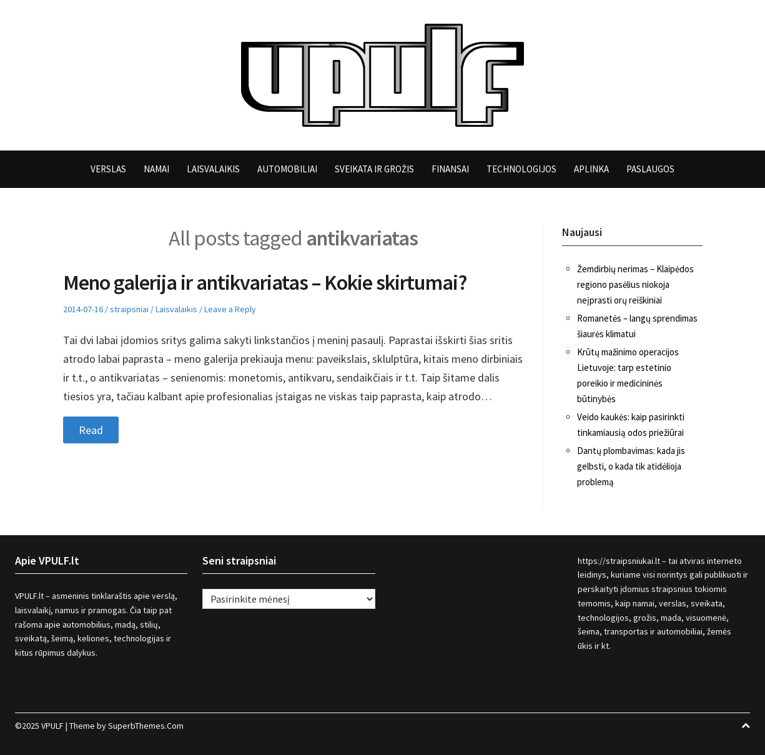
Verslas (108, 169)
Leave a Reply (230, 309)
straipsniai (129, 309)
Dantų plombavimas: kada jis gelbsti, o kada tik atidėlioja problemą (631, 466)
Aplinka (591, 169)
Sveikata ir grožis (374, 169)
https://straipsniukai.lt (619, 560)
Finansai (450, 169)
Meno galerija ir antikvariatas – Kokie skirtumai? (265, 282)
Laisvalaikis (213, 169)
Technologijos (521, 169)
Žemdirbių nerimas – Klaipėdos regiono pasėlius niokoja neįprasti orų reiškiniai (635, 284)
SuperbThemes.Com (146, 725)
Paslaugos (650, 169)
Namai (156, 169)
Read (91, 430)
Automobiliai (287, 169)
